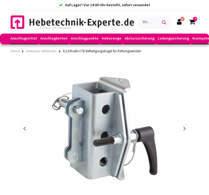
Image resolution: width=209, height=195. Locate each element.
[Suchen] (164, 22)
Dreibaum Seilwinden (41, 51)
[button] (25, 128)
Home (15, 51)
